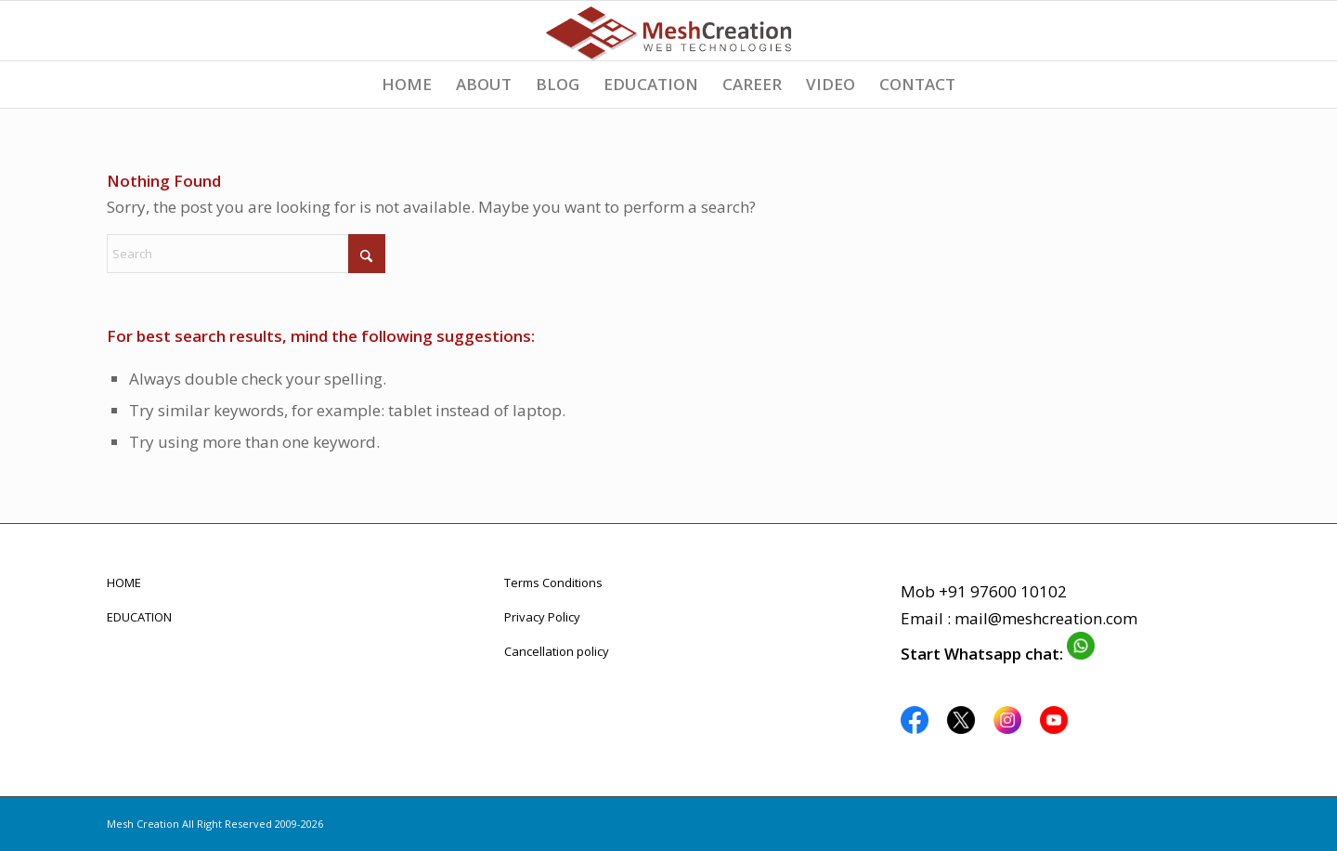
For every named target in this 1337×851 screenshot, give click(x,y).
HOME (124, 582)
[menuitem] (407, 84)
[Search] (246, 253)
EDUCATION (139, 617)
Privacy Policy (542, 617)
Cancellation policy (556, 651)
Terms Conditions (553, 582)
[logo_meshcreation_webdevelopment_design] (668, 30)
